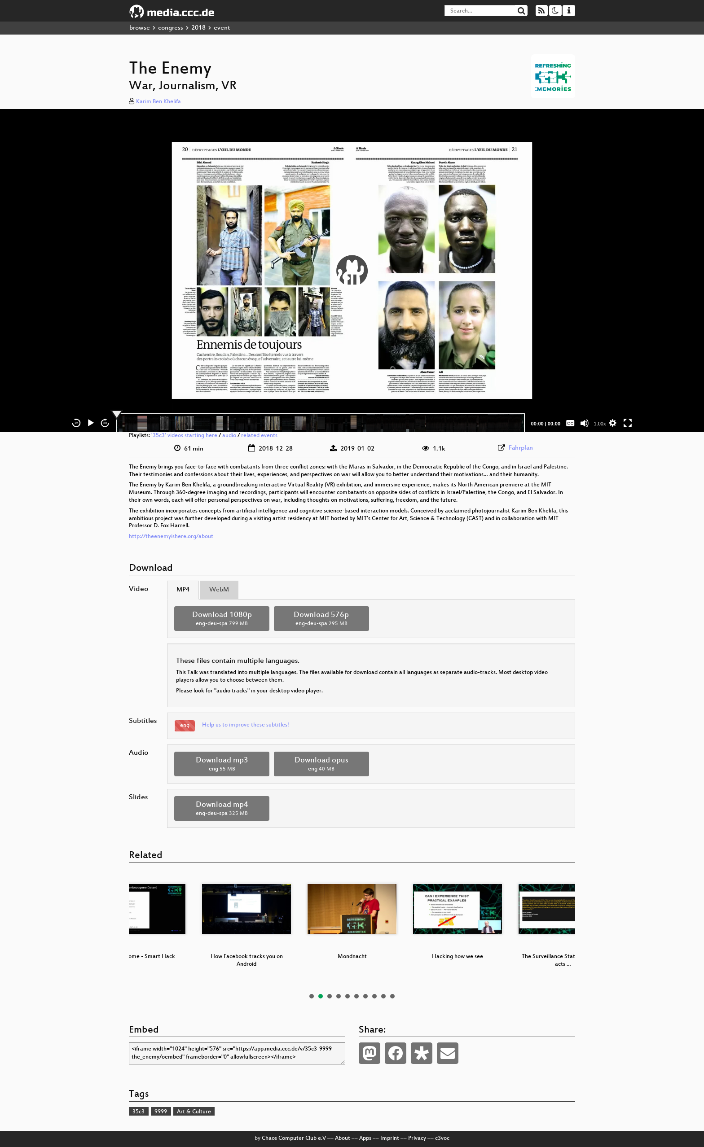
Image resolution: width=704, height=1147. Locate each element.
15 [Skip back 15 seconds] (77, 423)
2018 (198, 28)
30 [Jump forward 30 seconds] (105, 423)
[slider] (320, 423)
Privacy (417, 1138)
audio (229, 436)
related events (259, 436)
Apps (365, 1138)
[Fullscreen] (627, 423)
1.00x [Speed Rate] (600, 423)
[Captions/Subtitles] (570, 423)
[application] (352, 270)
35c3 (138, 1112)
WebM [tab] (219, 590)
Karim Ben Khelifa (158, 102)
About (342, 1138)
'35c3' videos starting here (184, 436)
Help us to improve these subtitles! (245, 725)
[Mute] (584, 423)
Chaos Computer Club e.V (294, 1138)
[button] (352, 270)
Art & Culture (194, 1112)
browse (139, 28)
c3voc (442, 1138)
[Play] (90, 423)
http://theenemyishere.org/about (171, 537)
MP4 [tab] (182, 590)
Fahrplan (521, 448)
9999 (160, 1112)
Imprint (389, 1138)
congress (170, 28)
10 (392, 996)
